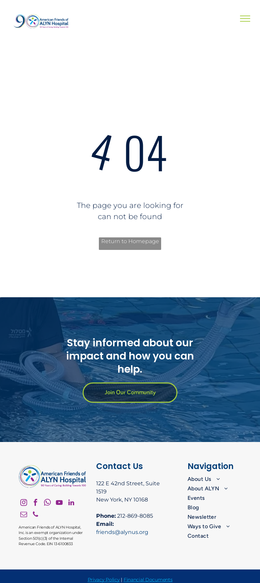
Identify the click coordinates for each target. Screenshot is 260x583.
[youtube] (59, 503)
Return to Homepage (130, 241)
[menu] (245, 18)
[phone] (35, 515)
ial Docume (152, 580)
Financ (131, 580)
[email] (24, 515)
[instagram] (24, 503)
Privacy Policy (104, 580)
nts (168, 580)
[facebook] (35, 503)
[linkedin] (71, 503)
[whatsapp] (47, 503)
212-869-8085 (135, 516)
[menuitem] (215, 479)
